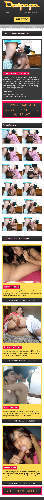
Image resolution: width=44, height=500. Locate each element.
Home (8, 12)
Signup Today (22, 19)
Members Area (31, 12)
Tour (17, 12)
